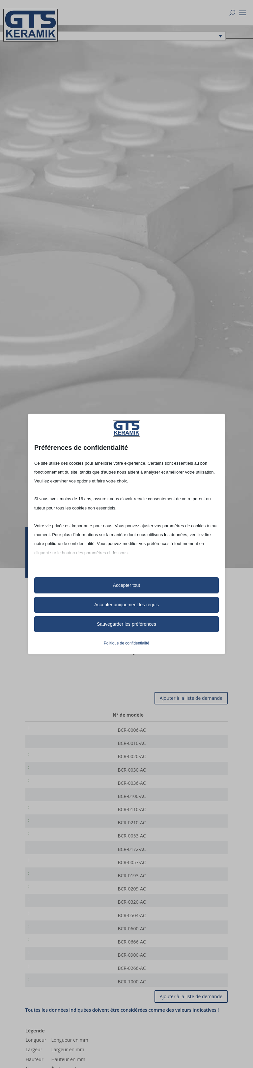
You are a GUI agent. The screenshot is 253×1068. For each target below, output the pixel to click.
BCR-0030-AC (50, 773)
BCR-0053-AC (50, 846)
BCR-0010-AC (50, 744)
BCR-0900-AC (50, 976)
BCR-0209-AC (50, 904)
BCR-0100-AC (50, 802)
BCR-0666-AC (50, 962)
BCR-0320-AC (50, 918)
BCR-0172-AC (50, 860)
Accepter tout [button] (126, 585)
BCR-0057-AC (50, 875)
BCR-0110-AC (50, 817)
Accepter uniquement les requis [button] (126, 604)
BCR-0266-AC (50, 991)
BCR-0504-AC (50, 933)
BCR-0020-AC (50, 759)
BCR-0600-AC (50, 947)
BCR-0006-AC (50, 730)
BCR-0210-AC (50, 831)
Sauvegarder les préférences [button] (126, 624)
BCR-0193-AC (50, 889)
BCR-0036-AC (50, 788)
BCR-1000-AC (50, 1005)
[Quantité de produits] (201, 730)
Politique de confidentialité (126, 643)
